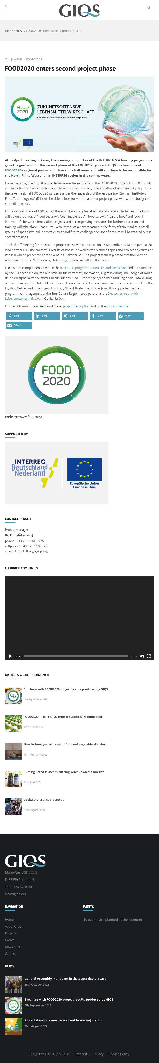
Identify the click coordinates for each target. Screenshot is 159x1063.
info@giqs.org (15, 894)
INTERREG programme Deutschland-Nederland (93, 268)
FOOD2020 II (34, 59)
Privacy (98, 1054)
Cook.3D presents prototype (44, 800)
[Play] (10, 656)
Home (9, 31)
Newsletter (12, 947)
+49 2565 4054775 (30, 541)
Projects (10, 933)
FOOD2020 (13, 170)
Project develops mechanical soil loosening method (64, 1020)
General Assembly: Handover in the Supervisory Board (65, 979)
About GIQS (13, 926)
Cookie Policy (119, 1054)
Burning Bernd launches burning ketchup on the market (64, 772)
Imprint (81, 1054)
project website (117, 306)
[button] (19, 316)
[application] (79, 618)
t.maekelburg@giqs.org (31, 551)
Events (9, 940)
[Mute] (142, 656)
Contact (10, 953)
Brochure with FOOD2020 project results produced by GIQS (66, 689)
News (19, 31)
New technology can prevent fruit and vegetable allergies (64, 744)
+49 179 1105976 (34, 546)
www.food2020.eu (32, 417)
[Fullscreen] (149, 656)
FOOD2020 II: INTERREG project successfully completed (63, 717)
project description (76, 306)
